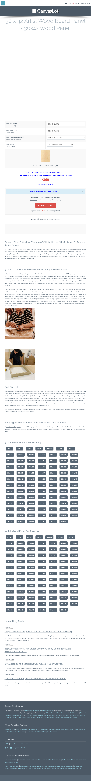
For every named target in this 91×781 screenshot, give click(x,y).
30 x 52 (52, 485)
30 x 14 (20, 455)
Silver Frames (75, 760)
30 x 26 (74, 461)
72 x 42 (42, 592)
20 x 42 (9, 549)
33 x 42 (74, 555)
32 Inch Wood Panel (42, 729)
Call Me (68, 3)
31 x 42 (52, 555)
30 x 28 (20, 467)
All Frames (17, 762)
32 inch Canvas (61, 713)
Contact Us (42, 219)
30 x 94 (52, 521)
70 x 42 (20, 592)
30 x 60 (63, 491)
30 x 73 (52, 503)
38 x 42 (52, 561)
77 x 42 (20, 598)
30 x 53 (63, 485)
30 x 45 (52, 479)
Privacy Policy (29, 777)
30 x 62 (9, 497)
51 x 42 (42, 573)
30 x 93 (42, 521)
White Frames (66, 760)
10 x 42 (49, 537)
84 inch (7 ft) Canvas (44, 715)
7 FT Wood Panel (52, 732)
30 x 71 (31, 503)
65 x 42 (42, 586)
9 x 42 (39, 537)
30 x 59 (52, 491)
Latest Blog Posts (14, 621)
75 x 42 (74, 592)
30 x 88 (63, 515)
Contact (34, 744)
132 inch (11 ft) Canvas (19, 717)
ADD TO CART (45, 205)
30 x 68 (74, 497)
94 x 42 (52, 610)
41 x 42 (9, 567)
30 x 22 (31, 461)
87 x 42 (52, 604)
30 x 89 (74, 515)
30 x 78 (31, 509)
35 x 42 (20, 561)
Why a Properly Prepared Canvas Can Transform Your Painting (38, 631)
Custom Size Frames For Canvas (28, 760)
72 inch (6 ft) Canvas (31, 715)
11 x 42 (60, 537)
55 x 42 (9, 579)
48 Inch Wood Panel (54, 729)
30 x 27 (9, 467)
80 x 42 (52, 598)
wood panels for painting (13, 427)
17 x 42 (52, 543)
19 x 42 (74, 543)
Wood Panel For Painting (23, 729)
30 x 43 (31, 479)
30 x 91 (20, 521)
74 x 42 (63, 592)
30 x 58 (42, 491)
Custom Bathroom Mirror (39, 766)
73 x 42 (52, 592)
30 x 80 (52, 509)
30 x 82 (74, 509)
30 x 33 (74, 467)
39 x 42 (63, 561)
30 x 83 (9, 515)
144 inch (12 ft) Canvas (33, 717)
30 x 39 (63, 473)
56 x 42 (20, 579)
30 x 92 (31, 521)
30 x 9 (39, 449)
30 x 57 (31, 491)
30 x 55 (9, 491)
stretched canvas (47, 710)
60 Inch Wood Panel (67, 729)
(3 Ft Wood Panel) (54, 249)
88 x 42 (63, 604)
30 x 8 (29, 449)
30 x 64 (31, 497)
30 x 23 (42, 461)
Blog (8, 748)
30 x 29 (31, 467)
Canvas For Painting (66, 717)
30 (16, 249)
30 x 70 (20, 503)
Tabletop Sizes (36, 768)
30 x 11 (60, 449)
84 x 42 (20, 604)
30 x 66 (52, 497)
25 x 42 (63, 549)
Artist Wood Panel (10, 729)
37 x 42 (42, 561)
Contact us (33, 200)
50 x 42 (31, 573)
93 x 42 (42, 610)
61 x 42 (74, 579)
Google (23, 748)
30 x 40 (74, 473)
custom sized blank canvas (32, 710)
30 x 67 (63, 497)
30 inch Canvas (51, 713)
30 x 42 (20, 479)
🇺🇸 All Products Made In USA (81, 3)
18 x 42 (63, 543)
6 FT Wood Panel (41, 732)
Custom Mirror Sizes (54, 766)
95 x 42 (63, 610)
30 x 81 (63, 509)
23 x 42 (42, 549)
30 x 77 (20, 509)
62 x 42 (9, 586)
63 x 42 (20, 586)
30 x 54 (74, 485)
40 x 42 (74, 561)
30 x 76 (9, 509)
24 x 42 (52, 549)
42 (18, 249)
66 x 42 (52, 586)
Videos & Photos (21, 744)
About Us (12, 744)
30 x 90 (9, 521)
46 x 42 (63, 567)
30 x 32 (63, 467)
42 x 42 (20, 567)
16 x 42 (42, 543)
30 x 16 (42, 455)
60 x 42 (63, 579)
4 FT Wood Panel (20, 732)
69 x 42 (9, 592)
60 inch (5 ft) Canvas (18, 715)
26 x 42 (74, 549)
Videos (34, 219)
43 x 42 (31, 567)
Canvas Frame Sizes (11, 760)
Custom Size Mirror (25, 766)
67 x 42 (63, 586)
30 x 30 (42, 467)
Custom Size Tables (67, 766)
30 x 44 (42, 479)
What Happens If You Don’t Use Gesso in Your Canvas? (34, 663)
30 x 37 (42, 473)
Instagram (15, 748)
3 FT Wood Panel (9, 732)
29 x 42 (31, 555)
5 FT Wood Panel (31, 732)
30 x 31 (52, 467)
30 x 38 (52, 473)
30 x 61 (74, 491)
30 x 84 (20, 515)
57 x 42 (31, 579)
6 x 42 (9, 537)
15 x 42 (31, 543)
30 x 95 (63, 521)
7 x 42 (19, 537)
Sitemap (29, 744)
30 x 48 (9, 485)
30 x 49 (20, 485)
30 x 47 (74, 479)
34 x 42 (9, 561)
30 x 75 (74, 503)
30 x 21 (20, 461)
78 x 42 (31, 598)
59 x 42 (52, 579)
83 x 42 (9, 604)
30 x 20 (9, 461)
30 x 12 (70, 449)
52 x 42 (52, 573)
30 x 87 (52, 515)
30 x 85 (31, 515)
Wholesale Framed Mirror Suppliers (70, 768)
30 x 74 (63, 503)
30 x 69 (9, 503)
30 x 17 (52, 455)
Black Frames (42, 760)
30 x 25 (63, 461)
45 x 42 (52, 567)
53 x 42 (63, 573)
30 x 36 (31, 473)
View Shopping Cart (54, 219)
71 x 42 (31, 592)
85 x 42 (31, 604)
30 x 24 (52, 461)
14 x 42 (20, 543)
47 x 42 (74, 567)
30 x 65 (42, 497)
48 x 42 (9, 573)
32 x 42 (63, 555)
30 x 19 (74, 455)
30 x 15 (31, 455)
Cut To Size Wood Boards (48, 768)
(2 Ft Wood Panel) (10, 249)
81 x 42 (63, 598)
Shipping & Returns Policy (42, 777)
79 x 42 (42, 598)
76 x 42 (9, 598)
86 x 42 (42, 604)
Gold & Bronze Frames (54, 760)
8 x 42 (29, 537)
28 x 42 (20, 555)
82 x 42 (74, 598)
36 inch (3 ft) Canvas (73, 713)
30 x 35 (20, 473)
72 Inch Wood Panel (79, 729)
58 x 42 (42, 579)
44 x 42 (42, 567)
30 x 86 (42, 515)
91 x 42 (20, 610)
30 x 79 (42, 509)
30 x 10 (49, 449)
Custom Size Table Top (24, 768)
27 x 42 (9, 555)
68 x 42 (74, 586)
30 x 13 (9, 455)
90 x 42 (9, 610)
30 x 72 (42, 503)
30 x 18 (63, 455)
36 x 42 (31, 561)
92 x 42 (31, 610)
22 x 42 (31, 549)
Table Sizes (12, 768)
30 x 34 (9, 473)
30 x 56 (20, 491)
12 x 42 (70, 537)
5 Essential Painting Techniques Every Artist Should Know (35, 678)
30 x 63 (20, 497)
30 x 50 (31, 485)
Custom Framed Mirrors (12, 766)
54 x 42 (74, 573)
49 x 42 (20, 573)
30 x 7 (19, 449)
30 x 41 (9, 479)
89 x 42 (74, 604)
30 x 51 (42, 485)
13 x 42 (9, 543)
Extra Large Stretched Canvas (50, 717)
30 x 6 (9, 449)
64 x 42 (31, 586)
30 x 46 (63, 479)
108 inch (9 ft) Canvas (71, 715)
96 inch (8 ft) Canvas (58, 715)
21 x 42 (20, 549)
